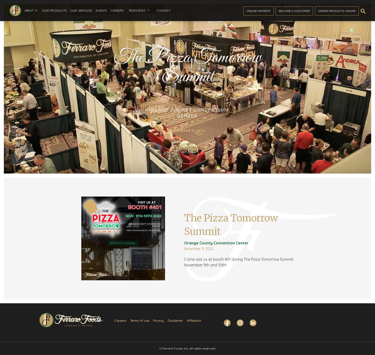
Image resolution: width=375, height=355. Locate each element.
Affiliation (194, 320)
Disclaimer (175, 320)
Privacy (158, 320)
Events (101, 10)
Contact (163, 10)
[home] (15, 10)
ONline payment (259, 11)
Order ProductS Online (337, 11)
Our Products (54, 10)
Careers (117, 10)
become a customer (294, 11)
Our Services (81, 10)
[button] (30, 10)
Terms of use (139, 320)
